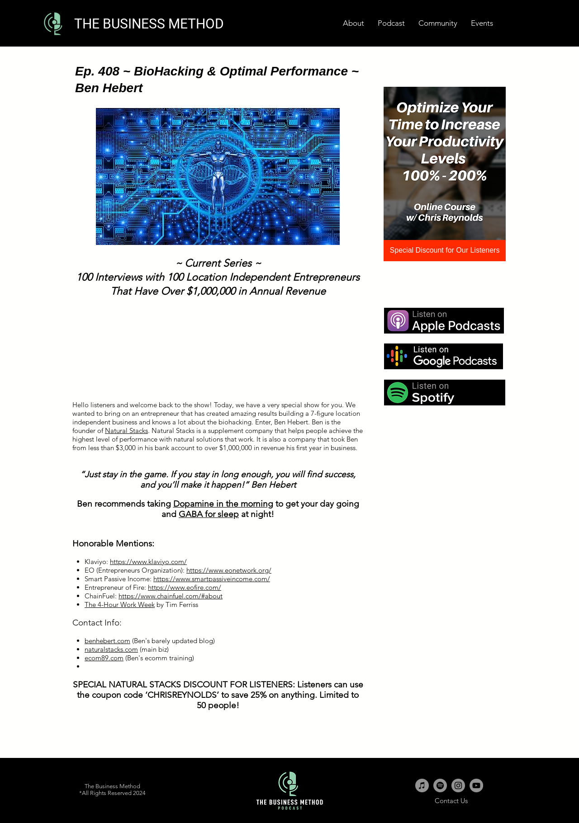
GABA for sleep (209, 514)
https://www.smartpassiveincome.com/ (211, 578)
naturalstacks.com (111, 649)
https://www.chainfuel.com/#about (171, 596)
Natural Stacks (126, 430)
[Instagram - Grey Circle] (458, 785)
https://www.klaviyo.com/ (148, 561)
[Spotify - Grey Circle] (440, 785)
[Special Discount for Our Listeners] (445, 250)
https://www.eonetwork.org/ (228, 570)
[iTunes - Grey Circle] (422, 785)
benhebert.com (107, 640)
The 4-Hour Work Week (120, 604)
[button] (482, 23)
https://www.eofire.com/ (184, 587)
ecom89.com (104, 658)
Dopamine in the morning (223, 504)
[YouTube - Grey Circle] (476, 785)
